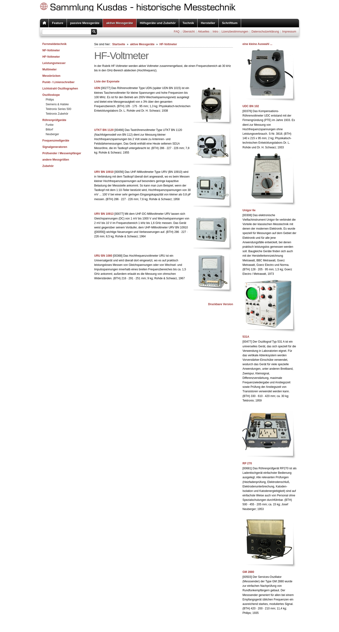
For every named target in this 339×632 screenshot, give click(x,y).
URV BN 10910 (104, 172)
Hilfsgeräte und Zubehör (158, 23)
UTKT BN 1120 (104, 130)
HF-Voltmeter (51, 56)
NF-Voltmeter (51, 50)
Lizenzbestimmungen (235, 31)
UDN (97, 88)
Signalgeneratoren (54, 147)
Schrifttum (230, 23)
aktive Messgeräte (119, 23)
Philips (50, 99)
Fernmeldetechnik (54, 44)
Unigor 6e (248, 210)
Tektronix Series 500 (58, 109)
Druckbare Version (220, 304)
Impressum (289, 31)
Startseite (118, 44)
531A (245, 336)
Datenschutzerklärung (265, 31)
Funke (49, 124)
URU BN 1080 (103, 255)
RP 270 (247, 463)
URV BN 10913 (104, 213)
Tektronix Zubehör (57, 113)
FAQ (176, 31)
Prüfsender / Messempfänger (61, 153)
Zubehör (48, 166)
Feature (57, 23)
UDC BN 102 (250, 106)
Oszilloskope (51, 95)
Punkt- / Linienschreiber (58, 82)
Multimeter (49, 69)
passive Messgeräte (85, 23)
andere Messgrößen (55, 159)
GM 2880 (248, 572)
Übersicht (189, 31)
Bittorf (49, 129)
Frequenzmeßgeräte (55, 140)
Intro (215, 31)
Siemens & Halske (57, 104)
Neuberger (52, 134)
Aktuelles (204, 31)
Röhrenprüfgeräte (54, 120)
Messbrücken (51, 75)
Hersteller (208, 23)
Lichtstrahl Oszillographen (60, 88)
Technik (188, 23)
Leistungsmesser (54, 63)
